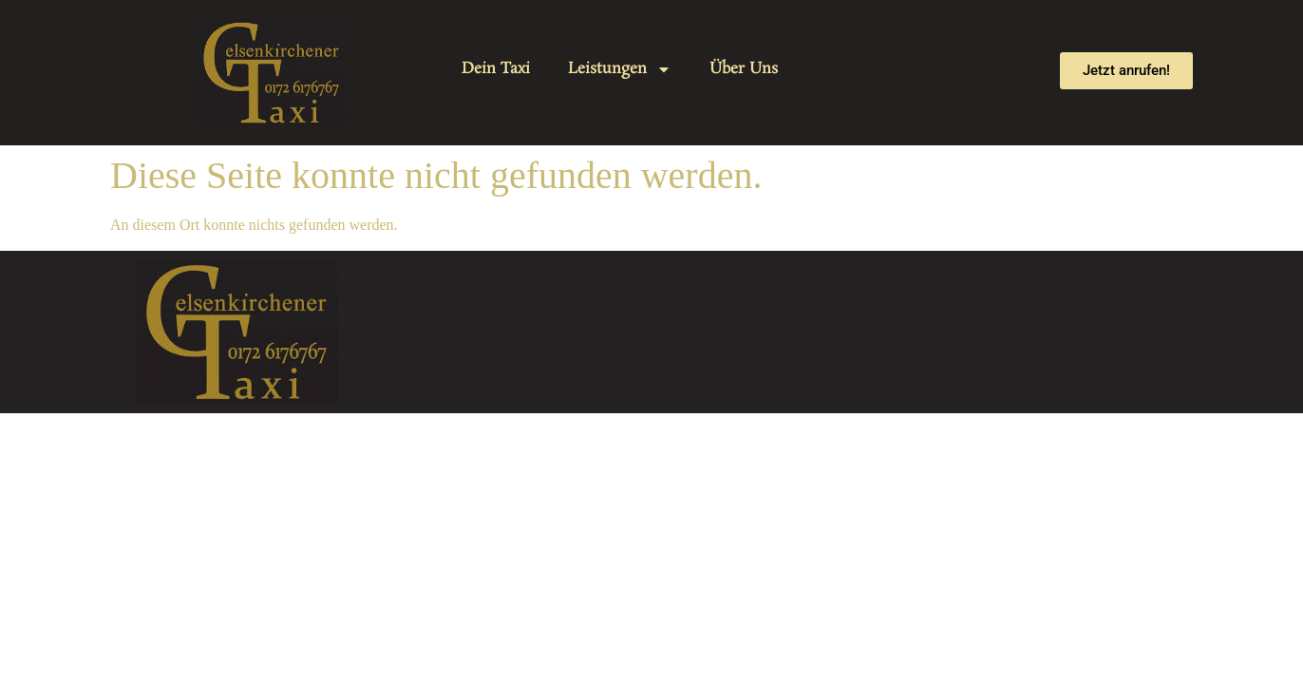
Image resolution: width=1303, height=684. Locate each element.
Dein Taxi (496, 69)
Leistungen (619, 69)
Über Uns (743, 69)
